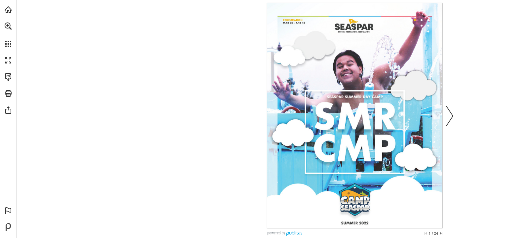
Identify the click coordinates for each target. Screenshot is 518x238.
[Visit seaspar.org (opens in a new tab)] (8, 9)
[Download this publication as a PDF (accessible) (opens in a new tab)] (8, 77)
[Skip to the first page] (426, 233)
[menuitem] (8, 34)
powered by (276, 233)
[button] (8, 26)
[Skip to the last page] (441, 233)
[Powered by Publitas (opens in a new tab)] (8, 227)
